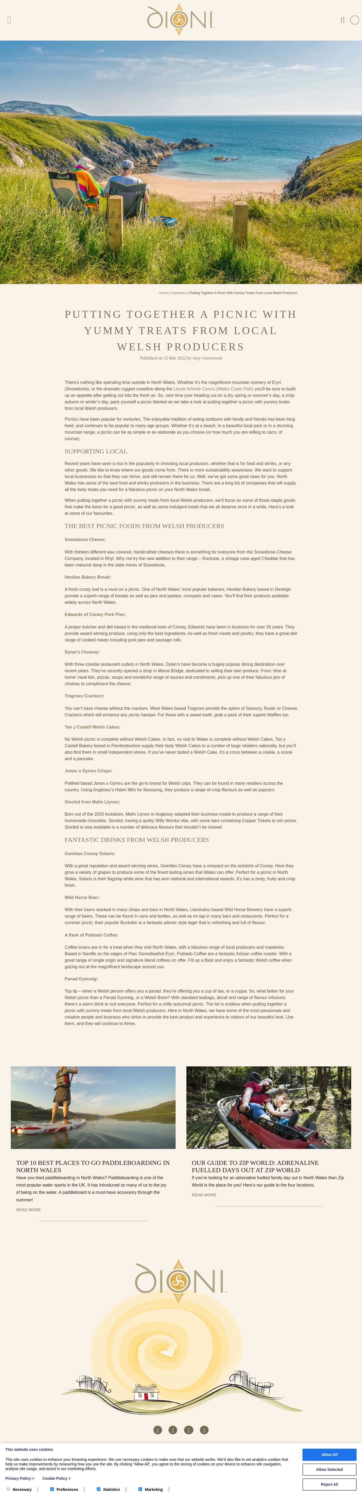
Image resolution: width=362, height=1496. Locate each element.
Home (163, 293)
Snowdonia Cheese (84, 539)
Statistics (108, 1489)
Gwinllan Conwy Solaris (89, 853)
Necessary (19, 1489)
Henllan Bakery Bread (87, 577)
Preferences (64, 1489)
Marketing (151, 1489)
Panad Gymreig (80, 979)
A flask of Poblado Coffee (91, 935)
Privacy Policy (19, 1478)
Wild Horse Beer (81, 897)
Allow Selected (329, 1469)
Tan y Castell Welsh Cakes (92, 727)
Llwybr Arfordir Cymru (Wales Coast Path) (213, 389)
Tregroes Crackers (84, 696)
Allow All (330, 1454)
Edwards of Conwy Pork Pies (94, 614)
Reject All (329, 1484)
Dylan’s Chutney (81, 652)
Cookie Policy (56, 1478)
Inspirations (178, 293)
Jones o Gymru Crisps (88, 771)
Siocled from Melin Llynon (92, 802)
